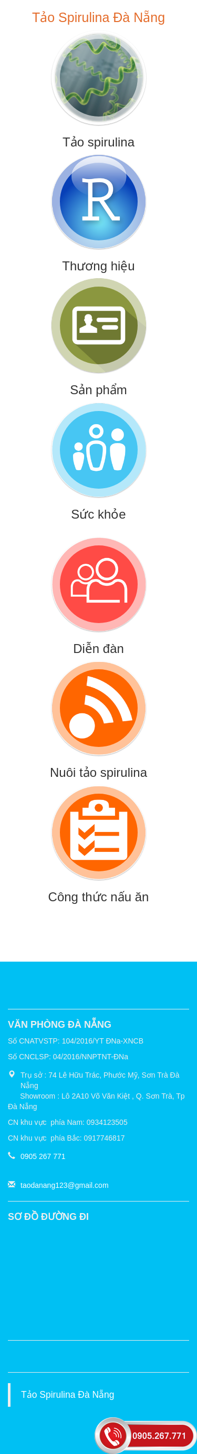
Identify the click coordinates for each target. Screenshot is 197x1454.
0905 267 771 (43, 1156)
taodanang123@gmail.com (64, 1185)
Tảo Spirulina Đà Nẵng (68, 1394)
